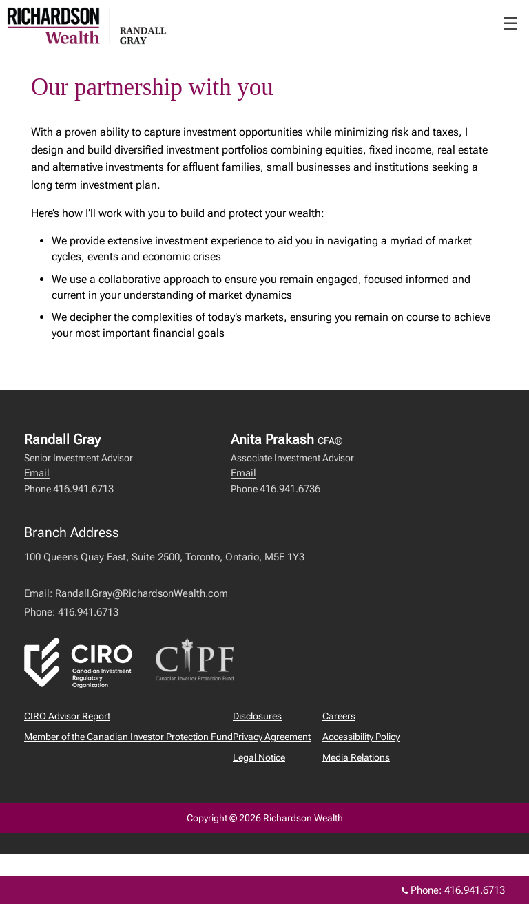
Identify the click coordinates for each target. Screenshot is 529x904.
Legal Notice (259, 757)
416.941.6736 (290, 489)
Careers (338, 716)
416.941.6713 (83, 489)
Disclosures (257, 716)
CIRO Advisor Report (67, 716)
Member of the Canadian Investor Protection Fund (128, 736)
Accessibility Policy (361, 736)
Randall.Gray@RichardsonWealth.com (141, 593)
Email (37, 473)
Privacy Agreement (272, 736)
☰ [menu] (510, 23)
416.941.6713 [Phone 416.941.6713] (474, 890)
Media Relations (356, 757)
